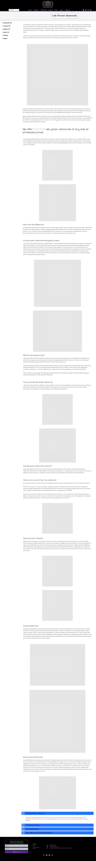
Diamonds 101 (7, 23)
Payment (34, 844)
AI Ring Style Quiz (36, 847)
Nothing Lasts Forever (38, 254)
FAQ (33, 845)
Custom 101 (6, 26)
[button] (10, 22)
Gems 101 (6, 32)
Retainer (34, 843)
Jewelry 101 (6, 29)
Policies (5, 35)
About (5, 38)
